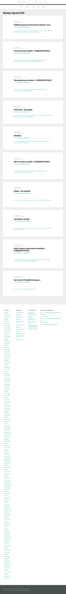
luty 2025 (6, 319)
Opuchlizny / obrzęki (21, 219)
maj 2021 (6, 417)
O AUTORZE (34, 2)
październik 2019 (7, 458)
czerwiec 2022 (7, 388)
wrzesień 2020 (7, 434)
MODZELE (17, 135)
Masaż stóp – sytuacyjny (23, 109)
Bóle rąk (45, 322)
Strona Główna (22, 2)
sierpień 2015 (7, 567)
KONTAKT (46, 2)
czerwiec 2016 (7, 545)
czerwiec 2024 (7, 336)
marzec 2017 (6, 526)
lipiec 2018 (6, 491)
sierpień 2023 (7, 358)
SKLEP (38, 6)
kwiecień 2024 (7, 341)
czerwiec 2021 (7, 415)
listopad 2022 (7, 378)
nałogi (44, 200)
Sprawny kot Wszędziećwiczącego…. (27, 280)
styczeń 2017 (6, 530)
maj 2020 (6, 443)
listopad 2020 (7, 430)
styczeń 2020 (6, 452)
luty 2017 (6, 528)
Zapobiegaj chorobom (32, 329)
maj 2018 (6, 495)
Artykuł (18, 314)
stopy (36, 30)
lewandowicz (28, 30)
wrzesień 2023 (7, 356)
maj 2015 (6, 574)
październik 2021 (7, 406)
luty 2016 (6, 554)
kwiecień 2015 (7, 576)
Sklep (40, 2)
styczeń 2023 (6, 373)
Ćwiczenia (20, 60)
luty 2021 (6, 423)
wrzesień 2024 (7, 330)
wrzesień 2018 (7, 486)
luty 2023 (6, 371)
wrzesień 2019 (7, 460)
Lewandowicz (25, 31)
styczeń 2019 (6, 478)
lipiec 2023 (6, 360)
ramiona (21, 261)
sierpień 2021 (7, 410)
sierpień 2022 (7, 384)
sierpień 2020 (7, 436)
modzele (21, 142)
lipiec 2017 (6, 517)
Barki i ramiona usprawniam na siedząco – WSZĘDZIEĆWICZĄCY (30, 249)
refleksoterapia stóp (23, 116)
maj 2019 (6, 469)
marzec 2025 (6, 317)
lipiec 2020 (6, 439)
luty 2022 (6, 397)
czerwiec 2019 (7, 467)
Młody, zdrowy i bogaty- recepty (50, 324)
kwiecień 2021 (7, 419)
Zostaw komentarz (17, 21)
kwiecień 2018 (7, 497)
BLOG (29, 2)
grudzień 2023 (7, 349)
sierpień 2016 (7, 541)
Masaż (33, 30)
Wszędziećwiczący (40, 60)
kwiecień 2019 (7, 471)
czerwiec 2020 (7, 441)
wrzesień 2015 (7, 565)
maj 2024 (6, 338)
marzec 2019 (6, 473)
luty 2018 (6, 502)
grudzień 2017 (7, 506)
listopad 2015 (7, 561)
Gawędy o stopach (24, 141)
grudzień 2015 (7, 558)
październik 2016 (7, 537)
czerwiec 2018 (7, 493)
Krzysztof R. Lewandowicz (23, 27)
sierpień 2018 (7, 489)
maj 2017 (6, 521)
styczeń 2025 (6, 321)
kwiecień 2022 (7, 393)
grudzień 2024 (7, 323)
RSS (23, 590)
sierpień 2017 (7, 515)
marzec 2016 (6, 552)
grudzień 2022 (7, 375)
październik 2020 (7, 432)
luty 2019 (6, 476)
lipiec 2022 (6, 386)
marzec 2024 (6, 343)
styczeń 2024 (6, 347)
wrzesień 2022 (7, 382)
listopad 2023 (7, 351)
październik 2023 (7, 354)
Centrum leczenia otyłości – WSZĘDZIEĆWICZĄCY (32, 51)
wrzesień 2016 (7, 539)
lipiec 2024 (6, 334)
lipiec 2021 (6, 412)
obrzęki (49, 228)
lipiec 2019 (6, 465)
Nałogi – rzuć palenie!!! (22, 191)
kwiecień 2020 (7, 445)
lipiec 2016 (6, 543)
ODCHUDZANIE (23, 61)
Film (24, 30)
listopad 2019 (7, 456)
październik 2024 (7, 327)
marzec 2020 (6, 447)
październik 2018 (7, 484)
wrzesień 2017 (7, 513)
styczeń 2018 (6, 504)
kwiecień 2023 (7, 367)
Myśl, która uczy (19, 329)
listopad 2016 (7, 534)
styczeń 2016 (6, 556)
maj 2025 (6, 312)
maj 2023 (6, 365)
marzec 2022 (6, 395)
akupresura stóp (42, 115)
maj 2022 (6, 391)
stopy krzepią (39, 30)
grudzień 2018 (7, 480)
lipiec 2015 (6, 569)
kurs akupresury (48, 30)
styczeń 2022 (6, 399)
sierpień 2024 (7, 332)
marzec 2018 (6, 500)
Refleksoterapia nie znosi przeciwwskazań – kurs (32, 25)
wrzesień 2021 (7, 408)
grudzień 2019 (7, 454)
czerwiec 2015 (7, 571)
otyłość (27, 61)
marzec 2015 (6, 578)
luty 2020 (6, 449)
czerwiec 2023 (7, 362)
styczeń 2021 (6, 425)
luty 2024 (6, 345)
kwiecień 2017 (7, 524)
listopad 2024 (7, 325)
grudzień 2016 (7, 532)
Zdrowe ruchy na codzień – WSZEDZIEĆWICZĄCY (32, 161)
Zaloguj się (26, 590)
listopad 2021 (7, 404)
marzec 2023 (6, 369)
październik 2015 (7, 563)
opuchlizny (16, 229)
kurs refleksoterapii (18, 31)
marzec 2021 (6, 421)
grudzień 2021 (7, 402)
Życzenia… (47, 316)
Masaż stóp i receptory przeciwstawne (31, 318)
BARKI (48, 259)
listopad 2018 (7, 482)
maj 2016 (6, 547)
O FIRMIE (33, 6)
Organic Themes (18, 590)
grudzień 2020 (7, 428)
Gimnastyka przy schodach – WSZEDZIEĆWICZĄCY (33, 80)
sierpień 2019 (7, 463)
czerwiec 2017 (7, 519)
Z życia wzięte (19, 339)
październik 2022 (7, 380)
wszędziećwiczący (38, 61)
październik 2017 (7, 510)
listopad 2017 (7, 508)
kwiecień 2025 (7, 314)
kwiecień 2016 (7, 550)
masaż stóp (30, 31)
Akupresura (20, 30)
